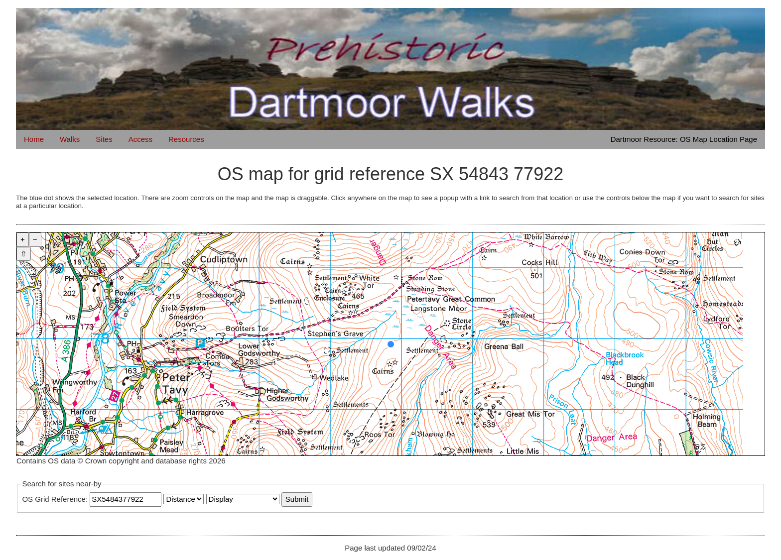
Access (140, 139)
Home (34, 139)
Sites (104, 139)
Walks (70, 139)
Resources (186, 139)
